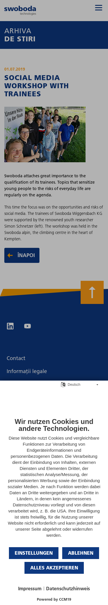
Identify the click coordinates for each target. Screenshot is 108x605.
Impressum (29, 588)
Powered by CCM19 (54, 599)
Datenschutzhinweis (68, 588)
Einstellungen (34, 553)
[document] (54, 482)
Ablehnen (80, 553)
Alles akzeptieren (54, 568)
